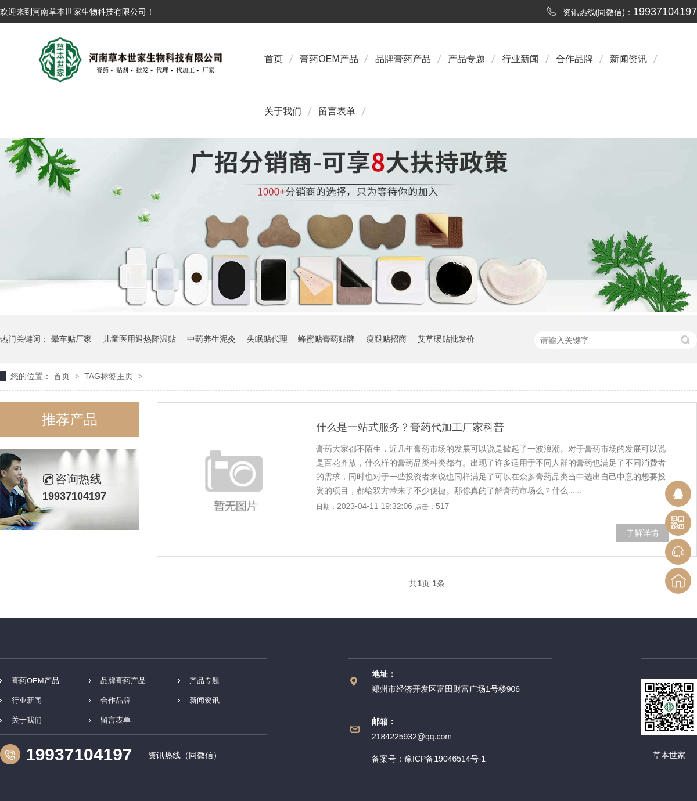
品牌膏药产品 (403, 59)
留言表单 (336, 111)
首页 (273, 59)
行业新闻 (520, 59)
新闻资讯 (628, 59)
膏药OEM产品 (329, 59)
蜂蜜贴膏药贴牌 (326, 339)
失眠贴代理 (267, 339)
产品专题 (466, 59)
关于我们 (282, 111)
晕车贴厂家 (71, 339)
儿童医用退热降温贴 (139, 339)
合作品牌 (574, 59)
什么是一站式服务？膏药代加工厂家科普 (410, 427)
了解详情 (642, 532)
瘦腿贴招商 (386, 339)
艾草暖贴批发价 (446, 339)
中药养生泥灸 (211, 339)
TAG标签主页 (108, 376)
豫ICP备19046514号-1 (445, 758)
